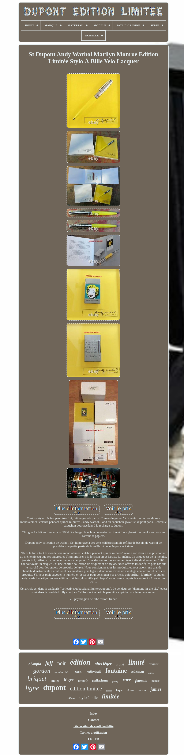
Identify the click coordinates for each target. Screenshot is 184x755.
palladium (100, 680)
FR (97, 739)
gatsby (115, 681)
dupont (54, 687)
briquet (36, 678)
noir (61, 663)
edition (71, 698)
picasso (130, 690)
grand (120, 664)
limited (54, 680)
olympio (35, 664)
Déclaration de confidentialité (93, 726)
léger (69, 679)
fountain (141, 680)
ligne (32, 688)
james (156, 689)
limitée (110, 696)
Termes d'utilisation (93, 732)
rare (127, 679)
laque (119, 690)
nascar (142, 690)
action (151, 673)
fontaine (116, 670)
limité (136, 662)
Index (93, 713)
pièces (109, 690)
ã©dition (137, 672)
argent (153, 664)
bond (78, 671)
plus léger (103, 663)
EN (90, 739)
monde (155, 680)
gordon (41, 670)
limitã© (83, 680)
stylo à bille (88, 697)
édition (80, 662)
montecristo (62, 672)
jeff (49, 663)
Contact (93, 720)
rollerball (94, 672)
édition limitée (86, 689)
